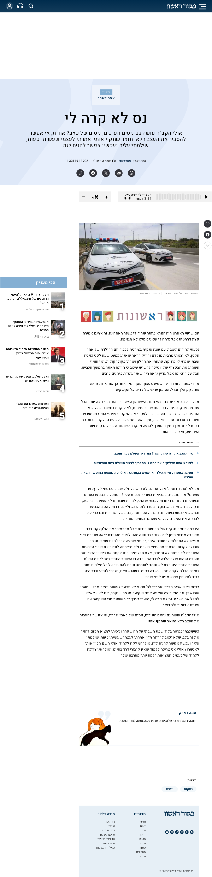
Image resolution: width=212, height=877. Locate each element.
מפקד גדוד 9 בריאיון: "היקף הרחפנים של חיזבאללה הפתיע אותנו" (28, 298)
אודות (111, 826)
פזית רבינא (42, 391)
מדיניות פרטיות (106, 839)
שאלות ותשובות (105, 848)
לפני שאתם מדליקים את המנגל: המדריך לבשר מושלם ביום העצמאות (143, 463)
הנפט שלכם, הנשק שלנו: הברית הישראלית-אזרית (27, 378)
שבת (143, 843)
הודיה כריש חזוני (39, 364)
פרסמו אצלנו (107, 834)
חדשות (142, 821)
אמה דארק (106, 98)
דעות (143, 826)
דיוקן (143, 834)
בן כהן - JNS (41, 336)
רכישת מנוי (108, 830)
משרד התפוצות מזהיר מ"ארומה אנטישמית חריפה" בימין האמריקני (27, 353)
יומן (143, 830)
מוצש (142, 839)
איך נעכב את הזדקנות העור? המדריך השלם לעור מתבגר (153, 453)
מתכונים (141, 852)
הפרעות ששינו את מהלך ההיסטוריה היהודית (32, 406)
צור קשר (110, 821)
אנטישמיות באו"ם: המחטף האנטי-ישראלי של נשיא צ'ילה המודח (28, 326)
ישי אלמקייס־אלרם (37, 309)
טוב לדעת (140, 856)
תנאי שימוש (108, 843)
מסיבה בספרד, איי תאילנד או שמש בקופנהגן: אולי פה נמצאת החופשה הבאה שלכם (137, 475)
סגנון (106, 92)
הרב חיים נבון (41, 418)
